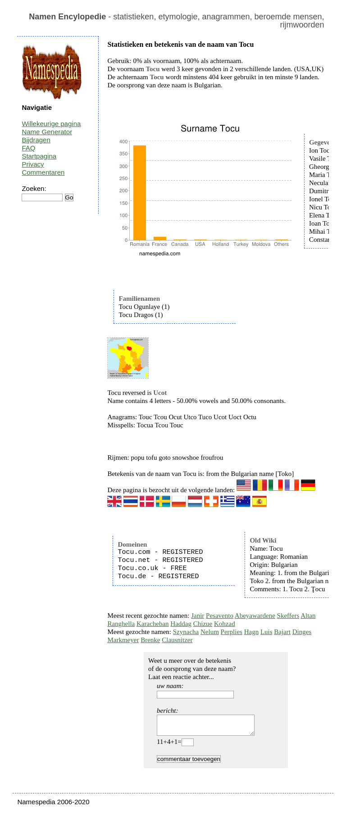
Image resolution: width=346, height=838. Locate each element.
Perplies (231, 631)
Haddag (180, 623)
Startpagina (39, 156)
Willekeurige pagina (51, 123)
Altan (307, 615)
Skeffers (288, 615)
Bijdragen (36, 140)
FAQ (28, 148)
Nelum (209, 631)
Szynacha (186, 631)
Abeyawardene (255, 615)
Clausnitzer (177, 639)
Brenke (150, 639)
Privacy (33, 164)
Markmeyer (123, 639)
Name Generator (47, 132)
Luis (266, 631)
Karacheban (153, 623)
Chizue (203, 623)
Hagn (251, 631)
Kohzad (224, 623)
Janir (197, 615)
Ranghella (121, 623)
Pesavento (219, 615)
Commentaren (43, 172)
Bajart (282, 631)
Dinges (302, 631)
